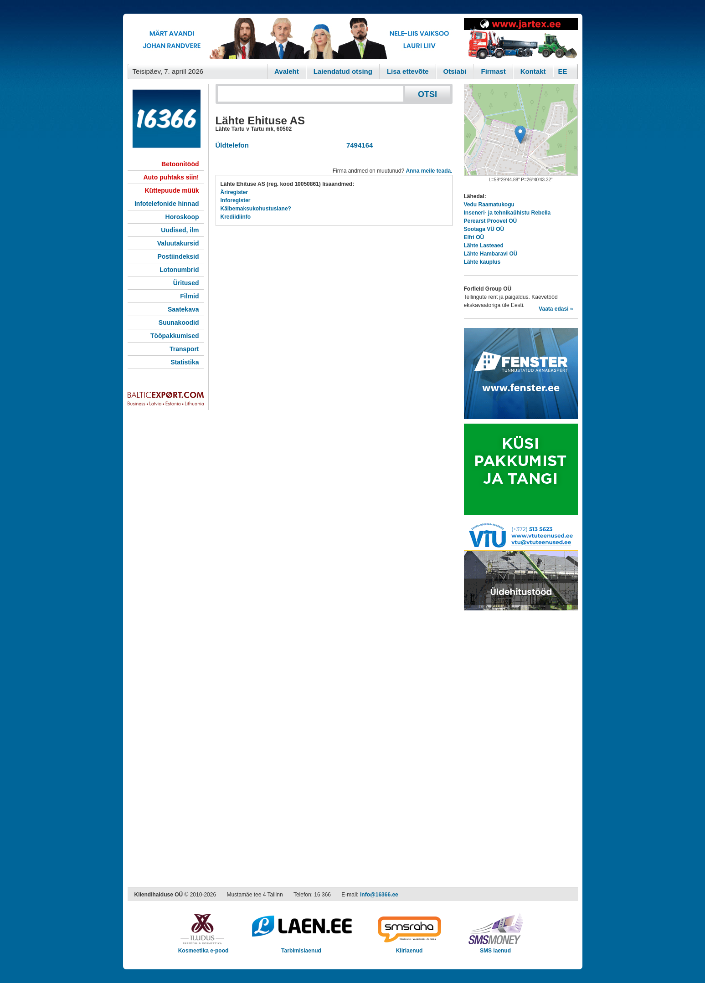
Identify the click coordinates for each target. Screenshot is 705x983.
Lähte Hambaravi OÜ (491, 254)
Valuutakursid (178, 243)
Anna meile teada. (429, 171)
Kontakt (533, 71)
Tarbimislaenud (301, 948)
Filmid (189, 296)
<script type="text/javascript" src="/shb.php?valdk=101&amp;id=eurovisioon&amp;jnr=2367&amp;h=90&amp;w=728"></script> (293, 38)
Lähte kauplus (482, 262)
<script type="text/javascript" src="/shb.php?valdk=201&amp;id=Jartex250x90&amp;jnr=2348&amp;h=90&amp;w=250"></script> (521, 38)
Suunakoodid (179, 322)
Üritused (186, 283)
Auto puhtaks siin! (171, 177)
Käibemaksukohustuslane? (256, 208)
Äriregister (234, 192)
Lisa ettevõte (408, 71)
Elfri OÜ (474, 237)
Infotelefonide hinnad (166, 203)
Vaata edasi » (556, 309)
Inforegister (236, 200)
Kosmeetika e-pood (203, 948)
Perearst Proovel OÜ (490, 221)
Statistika (184, 362)
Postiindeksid (178, 256)
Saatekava (183, 309)
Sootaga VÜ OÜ (484, 229)
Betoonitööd (180, 164)
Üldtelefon (232, 145)
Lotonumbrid (179, 269)
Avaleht (286, 71)
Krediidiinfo (236, 217)
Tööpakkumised (174, 335)
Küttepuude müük (172, 190)
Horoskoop (182, 216)
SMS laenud (495, 948)
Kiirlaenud (409, 948)
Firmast (493, 71)
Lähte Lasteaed (484, 245)
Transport (184, 349)
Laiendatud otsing (343, 71)
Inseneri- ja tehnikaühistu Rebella (507, 213)
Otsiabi (455, 71)
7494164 (358, 145)
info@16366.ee (379, 894)
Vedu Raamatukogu (489, 204)
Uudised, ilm (180, 230)
